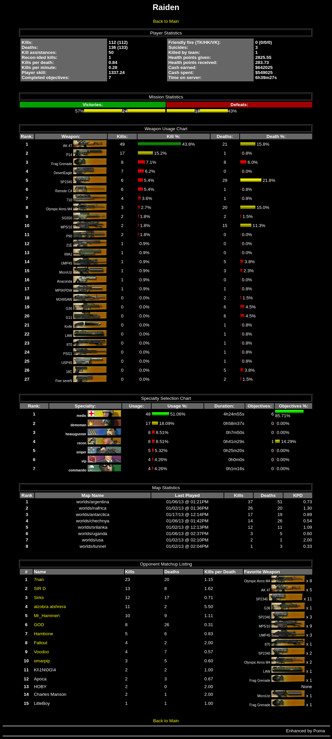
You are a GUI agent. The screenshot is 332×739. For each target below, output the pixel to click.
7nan (39, 579)
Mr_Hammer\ (47, 615)
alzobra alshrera (50, 606)
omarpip (42, 660)
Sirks (39, 597)
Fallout (40, 642)
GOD (39, 624)
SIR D (40, 588)
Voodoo (41, 651)
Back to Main (166, 21)
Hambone (43, 633)
